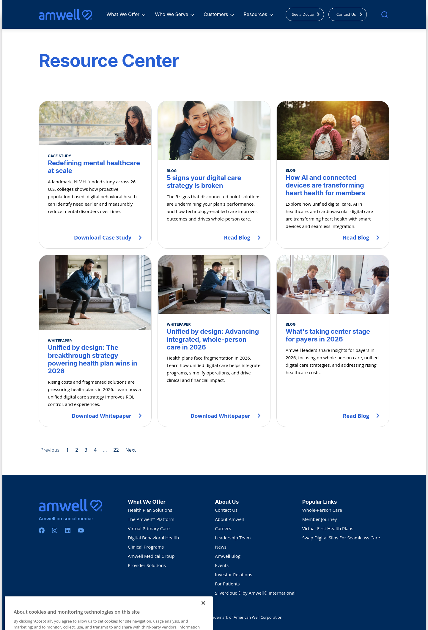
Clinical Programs (146, 547)
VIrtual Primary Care (149, 528)
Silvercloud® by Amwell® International (255, 593)
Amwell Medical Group (151, 556)
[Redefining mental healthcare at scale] (95, 175)
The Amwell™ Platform (151, 519)
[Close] (203, 611)
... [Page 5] (105, 450)
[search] (384, 14)
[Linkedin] (67, 530)
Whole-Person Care (322, 510)
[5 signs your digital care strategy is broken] (214, 175)
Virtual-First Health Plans (327, 528)
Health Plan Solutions (150, 510)
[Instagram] (54, 530)
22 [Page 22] (116, 450)
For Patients (227, 584)
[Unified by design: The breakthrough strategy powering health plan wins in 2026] (95, 341)
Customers (217, 14)
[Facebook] (41, 530)
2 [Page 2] (76, 450)
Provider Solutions (147, 565)
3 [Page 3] (86, 450)
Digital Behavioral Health (153, 538)
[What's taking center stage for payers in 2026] (332, 341)
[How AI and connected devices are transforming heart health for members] (332, 175)
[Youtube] (80, 530)
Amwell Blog (227, 556)
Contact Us (351, 14)
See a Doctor (307, 14)
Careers (223, 528)
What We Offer (123, 14)
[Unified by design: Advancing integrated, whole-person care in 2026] (214, 341)
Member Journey (319, 519)
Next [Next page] (130, 450)
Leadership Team (233, 538)
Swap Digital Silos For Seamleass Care (341, 538)
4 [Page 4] (95, 450)
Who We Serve (172, 14)
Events (222, 565)
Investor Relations (233, 574)
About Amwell (229, 519)
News (220, 547)
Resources (256, 14)
